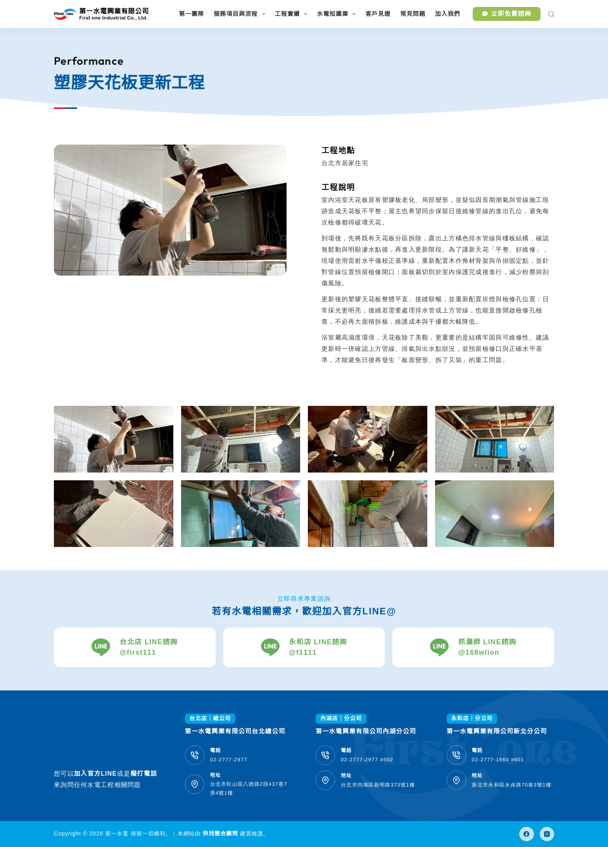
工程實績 (293, 14)
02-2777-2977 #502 (367, 759)
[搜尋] (551, 14)
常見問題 (412, 13)
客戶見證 (377, 13)
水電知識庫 (338, 14)
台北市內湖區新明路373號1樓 (378, 785)
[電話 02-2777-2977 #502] (325, 755)
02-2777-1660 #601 (498, 759)
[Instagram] (547, 834)
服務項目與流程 (241, 14)
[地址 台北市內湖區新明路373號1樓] (325, 780)
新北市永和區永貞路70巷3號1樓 (511, 785)
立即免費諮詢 (506, 13)
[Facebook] (526, 834)
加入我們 (447, 13)
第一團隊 (191, 13)
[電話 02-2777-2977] (194, 755)
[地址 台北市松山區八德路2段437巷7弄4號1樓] (194, 784)
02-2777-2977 (228, 759)
